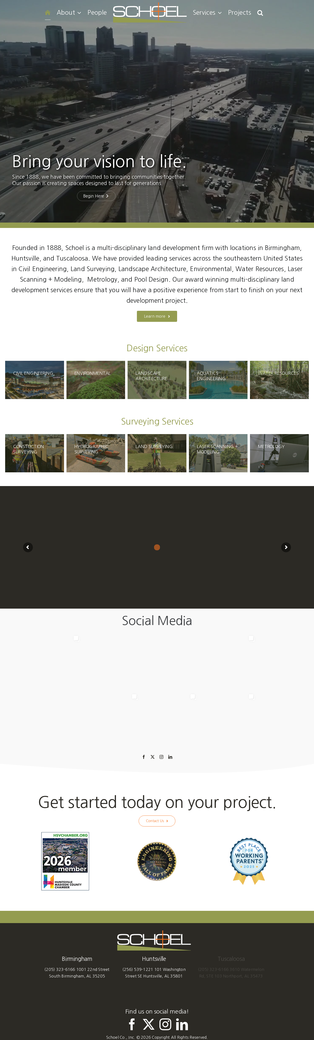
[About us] (157, 316)
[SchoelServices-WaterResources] (279, 380)
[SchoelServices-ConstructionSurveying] (34, 453)
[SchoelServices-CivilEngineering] (34, 380)
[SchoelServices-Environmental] (95, 380)
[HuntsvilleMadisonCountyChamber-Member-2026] (65, 833)
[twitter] (153, 757)
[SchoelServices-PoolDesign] (218, 380)
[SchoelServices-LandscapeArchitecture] (157, 380)
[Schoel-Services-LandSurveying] (157, 453)
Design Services (157, 348)
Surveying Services (157, 421)
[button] (260, 12)
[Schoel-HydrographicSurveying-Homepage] (95, 453)
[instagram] (161, 757)
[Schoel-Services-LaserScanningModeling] (218, 453)
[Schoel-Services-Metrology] (279, 453)
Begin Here (96, 196)
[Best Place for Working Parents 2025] (249, 839)
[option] (157, 690)
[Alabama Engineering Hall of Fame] (156, 844)
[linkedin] (170, 757)
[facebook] (144, 757)
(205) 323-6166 (59, 969)
